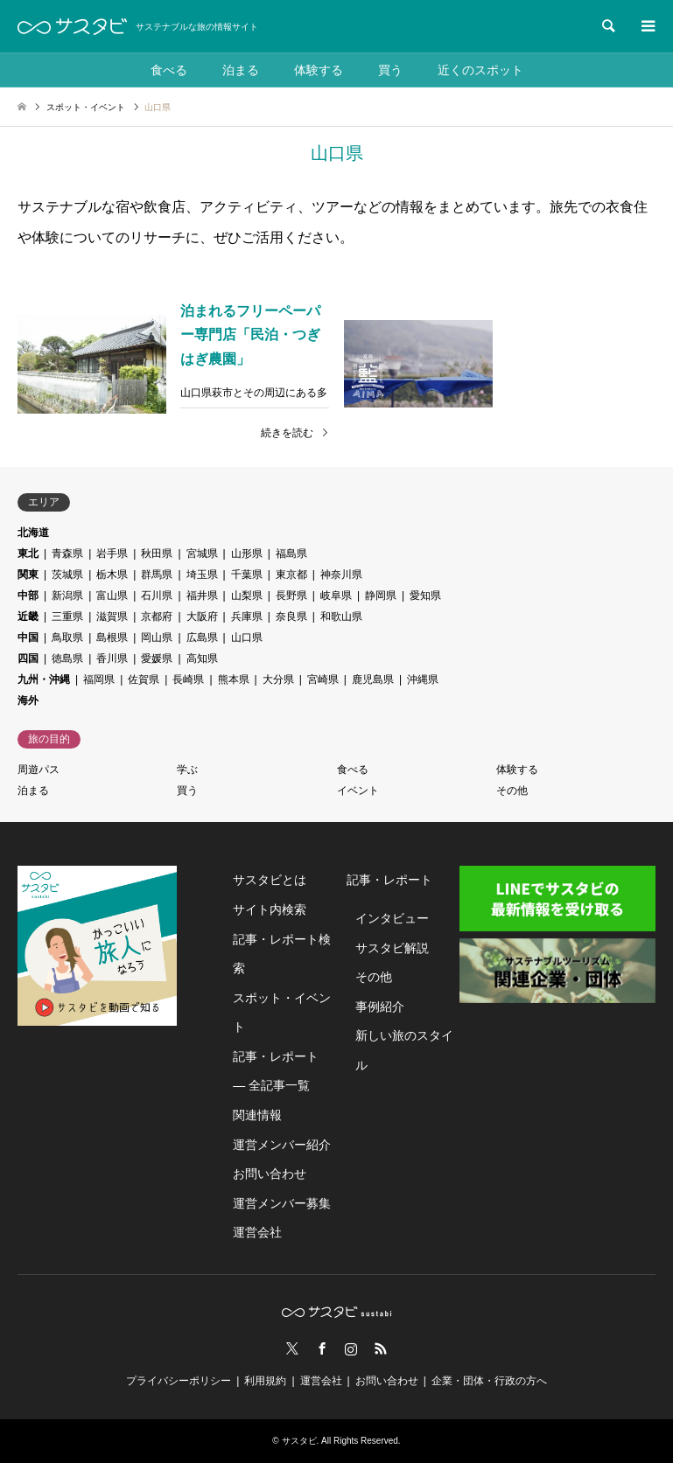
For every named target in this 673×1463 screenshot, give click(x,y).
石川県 (156, 595)
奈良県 (291, 616)
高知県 (202, 658)
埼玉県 (202, 574)
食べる (169, 70)
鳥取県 (67, 637)
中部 (28, 595)
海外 (28, 700)
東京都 (291, 574)
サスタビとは (269, 880)
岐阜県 (336, 595)
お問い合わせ (269, 1174)
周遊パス (39, 769)
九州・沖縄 (44, 679)
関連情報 (257, 1115)
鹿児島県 (373, 679)
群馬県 (156, 574)
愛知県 (425, 595)
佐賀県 (143, 679)
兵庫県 (247, 616)
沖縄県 (422, 679)
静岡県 (380, 595)
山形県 (247, 553)
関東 (28, 574)
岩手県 (112, 553)
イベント (358, 790)
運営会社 (257, 1232)
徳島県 (67, 658)
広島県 (202, 637)
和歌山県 (341, 616)
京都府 (156, 616)
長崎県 (188, 679)
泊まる (240, 70)
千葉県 (247, 574)
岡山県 (156, 637)
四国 (28, 658)
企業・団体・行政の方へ (489, 1381)
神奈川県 (341, 574)
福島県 (291, 553)
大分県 (278, 679)
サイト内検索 (269, 909)
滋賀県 (112, 616)
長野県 (291, 595)
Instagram (351, 1348)
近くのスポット (480, 70)
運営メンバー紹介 (282, 1145)
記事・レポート (276, 1056)
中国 (28, 637)
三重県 (67, 616)
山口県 (247, 637)
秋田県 (156, 553)
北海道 (33, 532)
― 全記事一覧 (271, 1085)
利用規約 (265, 1381)
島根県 (112, 637)
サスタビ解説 (392, 948)
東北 (28, 553)
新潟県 (67, 595)
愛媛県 (156, 658)
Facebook (322, 1348)
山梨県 (247, 595)
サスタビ (299, 1441)
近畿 (28, 616)
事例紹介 (379, 1007)
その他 (512, 790)
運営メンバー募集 (282, 1203)
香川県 (112, 658)
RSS (381, 1348)
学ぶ (187, 769)
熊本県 (233, 679)
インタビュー (392, 918)
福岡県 (99, 679)
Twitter (292, 1348)
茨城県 (67, 574)
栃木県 (112, 574)
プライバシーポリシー (178, 1381)
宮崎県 (323, 679)
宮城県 (202, 553)
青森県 (67, 553)
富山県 (112, 595)
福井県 (202, 595)
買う (390, 70)
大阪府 (202, 616)
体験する (318, 70)
